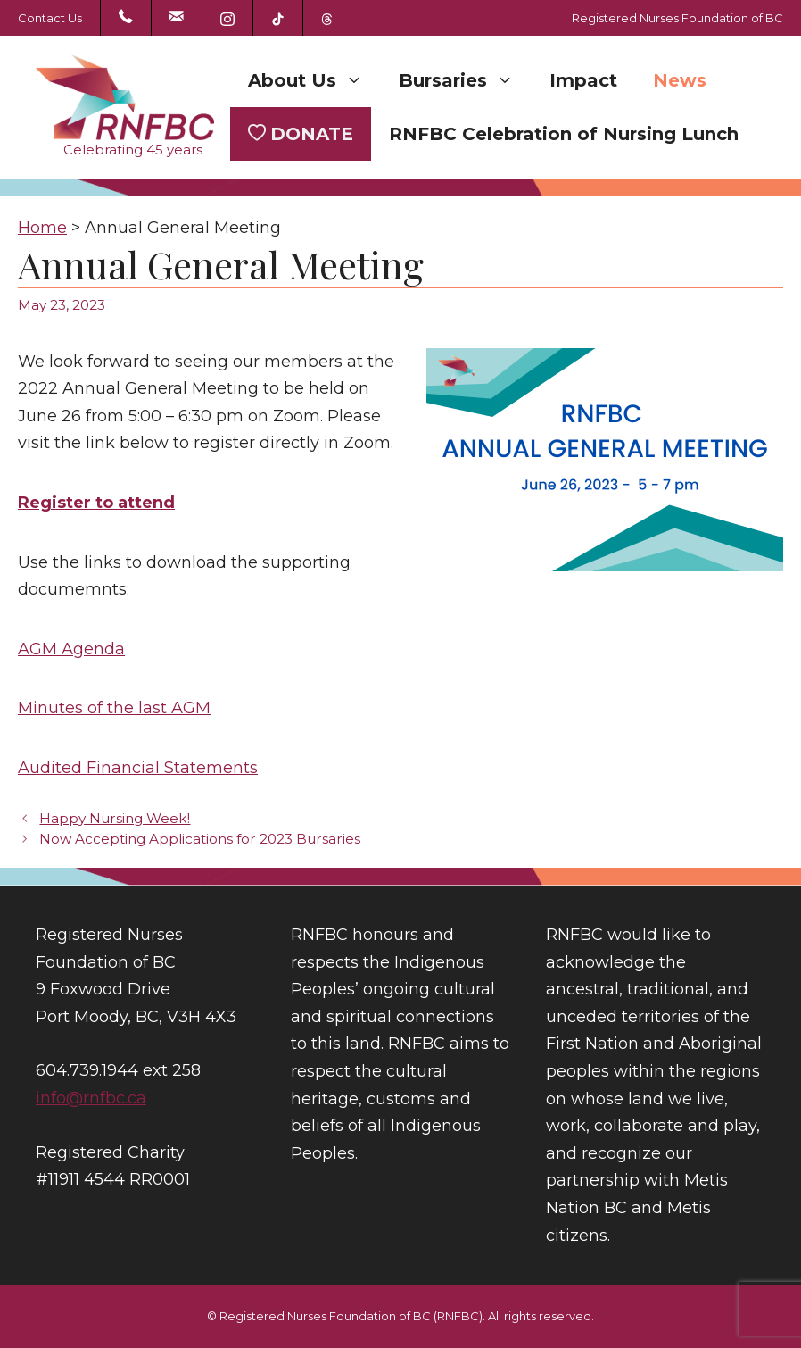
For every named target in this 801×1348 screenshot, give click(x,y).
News (679, 80)
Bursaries (465, 80)
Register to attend (96, 502)
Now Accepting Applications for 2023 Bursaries (199, 838)
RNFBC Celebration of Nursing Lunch (564, 134)
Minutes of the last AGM (114, 708)
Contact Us (50, 18)
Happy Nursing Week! (114, 818)
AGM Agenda (71, 649)
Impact (583, 80)
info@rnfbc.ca (91, 1098)
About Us (314, 80)
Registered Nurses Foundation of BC (677, 18)
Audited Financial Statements (138, 768)
